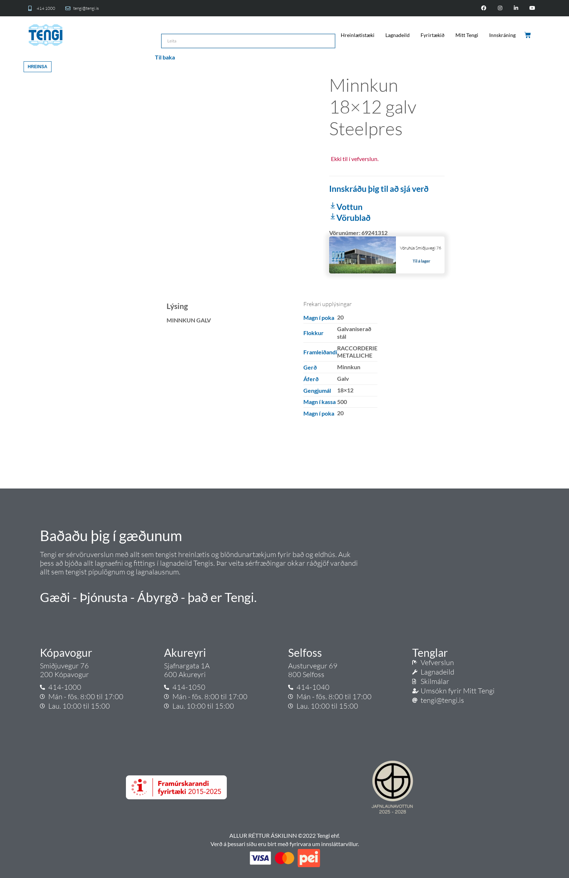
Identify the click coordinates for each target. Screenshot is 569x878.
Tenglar (430, 652)
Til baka (165, 57)
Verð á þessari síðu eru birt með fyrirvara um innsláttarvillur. (284, 843)
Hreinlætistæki (357, 35)
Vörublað (350, 218)
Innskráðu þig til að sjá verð (379, 189)
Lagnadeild (397, 35)
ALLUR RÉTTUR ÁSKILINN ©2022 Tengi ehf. (284, 835)
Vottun (346, 207)
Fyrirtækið (433, 35)
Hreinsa (37, 66)
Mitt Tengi (466, 35)
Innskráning (502, 35)
